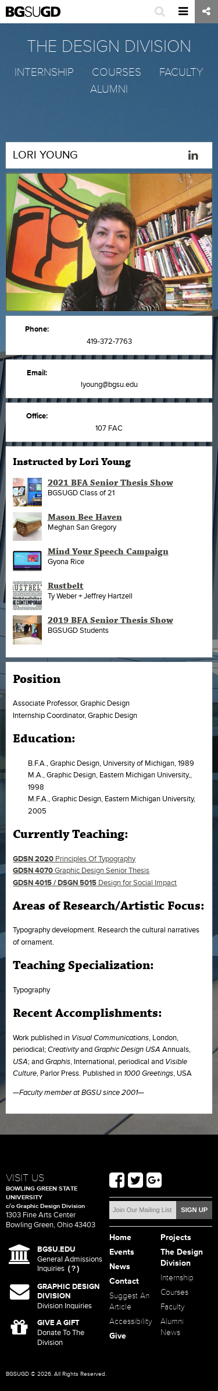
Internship (44, 72)
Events (121, 1252)
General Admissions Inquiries (69, 1259)
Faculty (181, 72)
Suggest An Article (129, 1301)
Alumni (109, 89)
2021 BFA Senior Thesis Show (110, 483)
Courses (116, 72)
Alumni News (172, 1326)
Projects (175, 1237)
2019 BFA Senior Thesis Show (110, 620)
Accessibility (130, 1321)
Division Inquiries (68, 1296)
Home (120, 1237)
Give (117, 1336)
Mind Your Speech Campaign (108, 552)
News (119, 1267)
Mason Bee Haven (85, 517)
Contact (124, 1281)
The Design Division (181, 1257)
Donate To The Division (60, 1332)
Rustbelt (66, 586)
